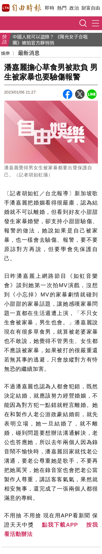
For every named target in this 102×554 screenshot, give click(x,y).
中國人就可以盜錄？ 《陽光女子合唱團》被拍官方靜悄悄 (50, 40)
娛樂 (5, 53)
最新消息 (29, 53)
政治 (74, 8)
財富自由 (91, 8)
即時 (49, 8)
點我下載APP (60, 525)
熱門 (62, 8)
